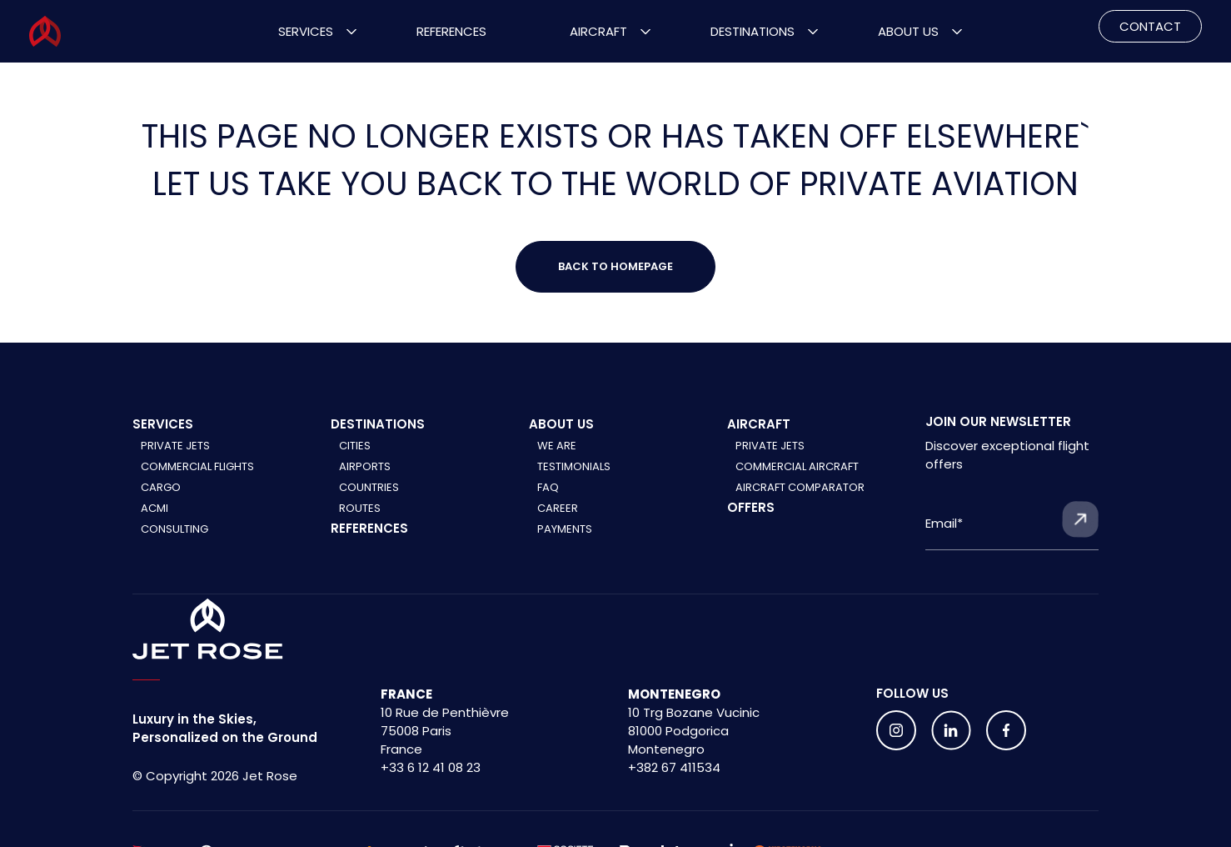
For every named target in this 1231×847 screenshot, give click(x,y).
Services (305, 31)
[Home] (207, 629)
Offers (751, 507)
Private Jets (175, 446)
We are (556, 446)
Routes (360, 508)
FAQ (548, 487)
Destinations (752, 31)
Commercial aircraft (797, 466)
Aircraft (598, 31)
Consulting (174, 529)
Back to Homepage (615, 266)
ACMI (154, 508)
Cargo (161, 487)
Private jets (770, 446)
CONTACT (1150, 26)
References (451, 31)
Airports (365, 466)
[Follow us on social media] (896, 730)
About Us (908, 31)
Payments (564, 529)
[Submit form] (1080, 519)
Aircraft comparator (800, 487)
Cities (355, 446)
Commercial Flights (197, 466)
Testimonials (574, 466)
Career (557, 508)
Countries (369, 487)
